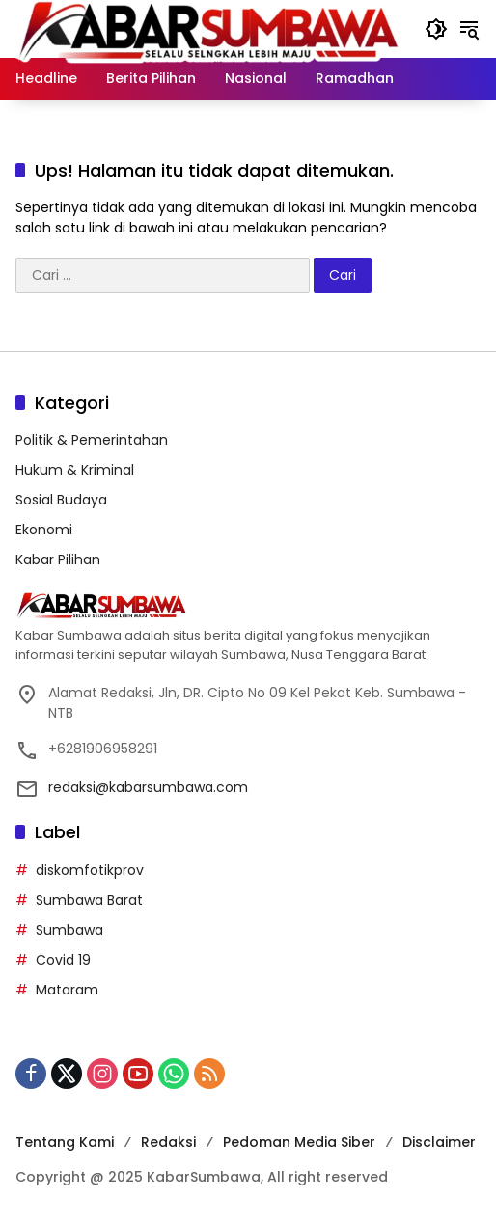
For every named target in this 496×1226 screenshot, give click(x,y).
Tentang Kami (64, 1142)
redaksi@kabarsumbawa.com (148, 787)
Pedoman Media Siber (299, 1142)
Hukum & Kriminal (74, 469)
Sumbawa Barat (89, 900)
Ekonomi (43, 529)
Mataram (67, 989)
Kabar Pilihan (57, 559)
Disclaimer (439, 1142)
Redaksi (168, 1142)
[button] (436, 29)
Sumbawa (69, 930)
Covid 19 (63, 959)
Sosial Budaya (61, 499)
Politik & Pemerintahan (91, 440)
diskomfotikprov (90, 870)
